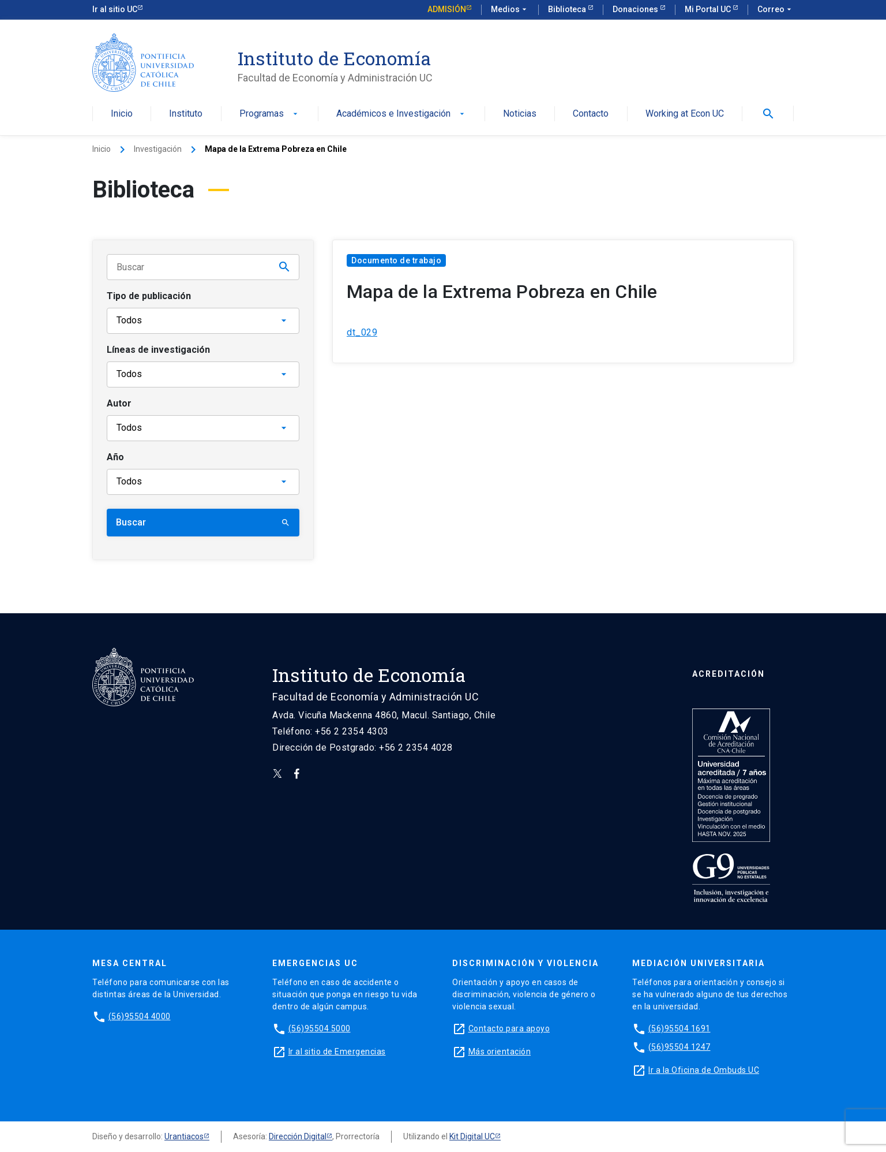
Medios (510, 10)
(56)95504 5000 (319, 1028)
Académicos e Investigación (401, 114)
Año (115, 457)
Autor (119, 403)
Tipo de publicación (149, 295)
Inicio (122, 114)
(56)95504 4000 (139, 1016)
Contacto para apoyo (509, 1028)
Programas (269, 114)
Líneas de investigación (158, 349)
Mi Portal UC (709, 9)
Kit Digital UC (472, 1136)
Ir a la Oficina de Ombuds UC (703, 1070)
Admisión (446, 9)
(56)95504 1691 (679, 1028)
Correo (775, 10)
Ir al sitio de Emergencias (337, 1051)
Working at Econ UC (684, 114)
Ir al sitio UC (114, 9)
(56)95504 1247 (679, 1047)
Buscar (203, 522)
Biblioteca (568, 9)
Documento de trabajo (396, 260)
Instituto (185, 114)
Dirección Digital (297, 1136)
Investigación (158, 149)
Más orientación (499, 1051)
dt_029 (362, 332)
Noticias (519, 114)
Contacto (591, 114)
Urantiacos (184, 1136)
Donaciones (636, 9)
